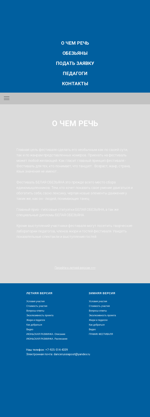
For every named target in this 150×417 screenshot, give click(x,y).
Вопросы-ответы (35, 310)
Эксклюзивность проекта (39, 315)
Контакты (75, 83)
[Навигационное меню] (6, 98)
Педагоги (75, 73)
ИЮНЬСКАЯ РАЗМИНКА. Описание (45, 334)
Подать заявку (75, 63)
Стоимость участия (36, 306)
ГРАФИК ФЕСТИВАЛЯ (101, 334)
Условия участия (35, 301)
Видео (29, 329)
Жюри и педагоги (35, 320)
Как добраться (34, 324)
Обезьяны (75, 53)
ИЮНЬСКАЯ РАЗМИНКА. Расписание (46, 338)
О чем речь (75, 43)
